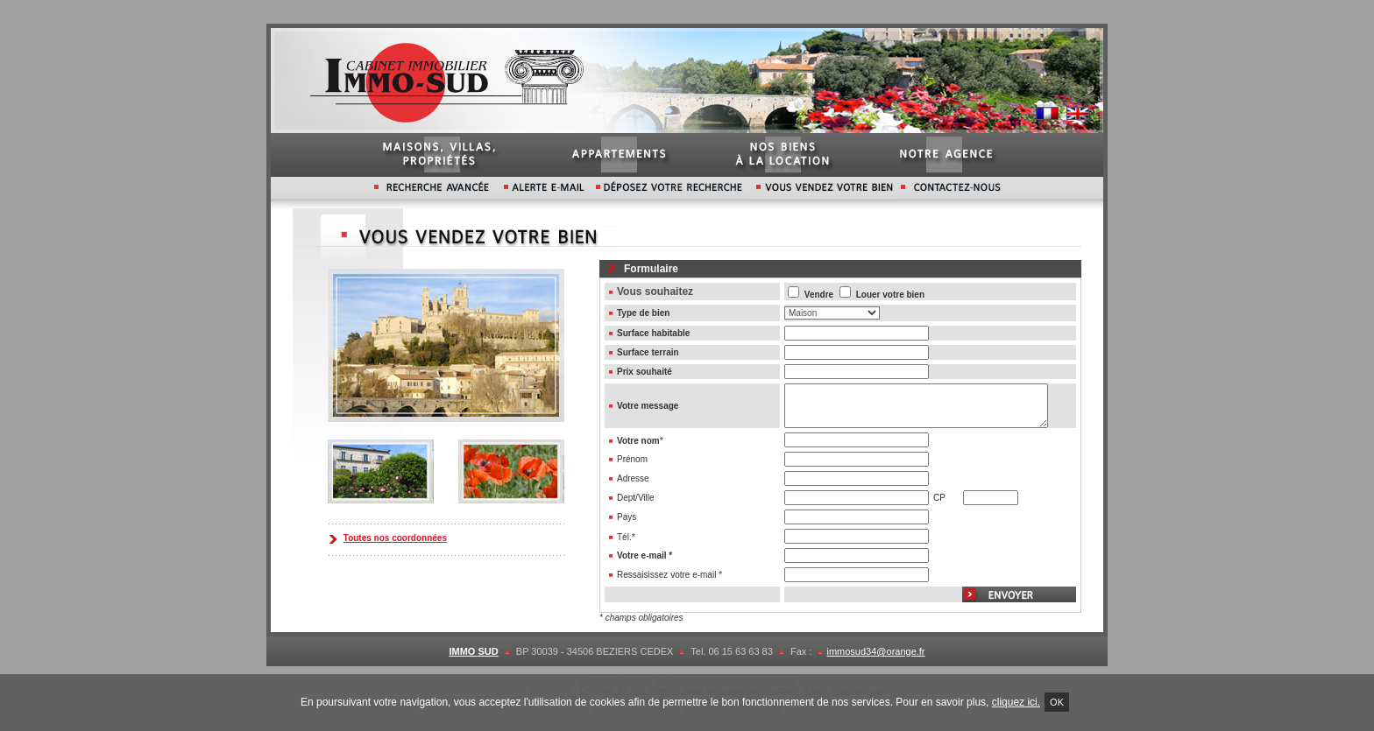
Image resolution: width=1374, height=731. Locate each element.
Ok (1057, 702)
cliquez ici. (1016, 702)
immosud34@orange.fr (875, 651)
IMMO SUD (473, 651)
